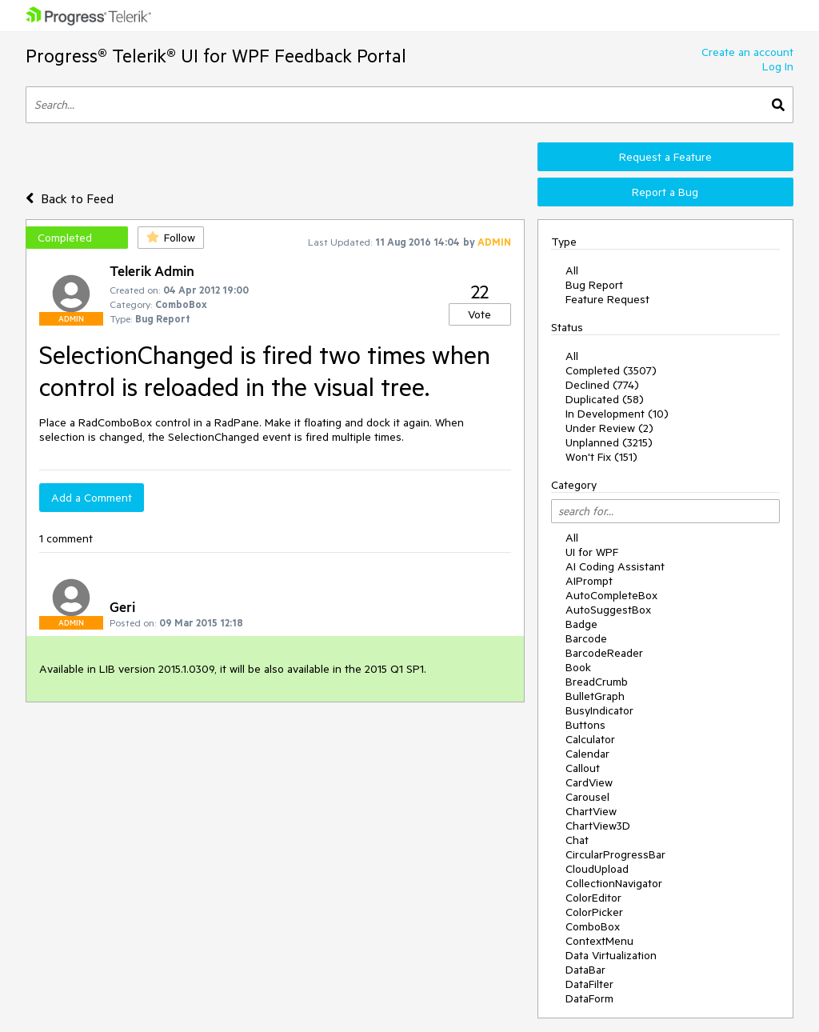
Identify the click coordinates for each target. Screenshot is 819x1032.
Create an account (747, 52)
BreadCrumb (596, 681)
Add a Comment (91, 497)
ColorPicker (594, 912)
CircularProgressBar (615, 854)
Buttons (585, 725)
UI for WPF (591, 552)
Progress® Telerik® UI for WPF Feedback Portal (216, 55)
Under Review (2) (609, 428)
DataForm (589, 998)
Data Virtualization (611, 955)
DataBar (585, 969)
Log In (777, 66)
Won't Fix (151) (601, 457)
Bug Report (594, 285)
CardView (589, 782)
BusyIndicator (599, 710)
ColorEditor (593, 897)
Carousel (587, 797)
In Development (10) (617, 413)
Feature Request (607, 299)
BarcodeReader (604, 653)
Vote (479, 314)
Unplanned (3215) (609, 442)
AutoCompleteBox (611, 595)
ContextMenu (599, 941)
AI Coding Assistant (615, 566)
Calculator (590, 739)
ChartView (591, 811)
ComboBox (592, 926)
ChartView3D (597, 825)
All (571, 270)
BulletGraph (595, 696)
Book (578, 667)
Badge (581, 624)
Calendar (587, 753)
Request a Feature (665, 157)
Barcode (586, 638)
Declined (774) (602, 385)
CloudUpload (597, 869)
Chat (577, 840)
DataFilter (589, 984)
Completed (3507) (611, 370)
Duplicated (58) (604, 399)
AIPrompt (589, 581)
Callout (582, 768)
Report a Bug (665, 192)
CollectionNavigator (613, 883)
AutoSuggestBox (608, 609)
